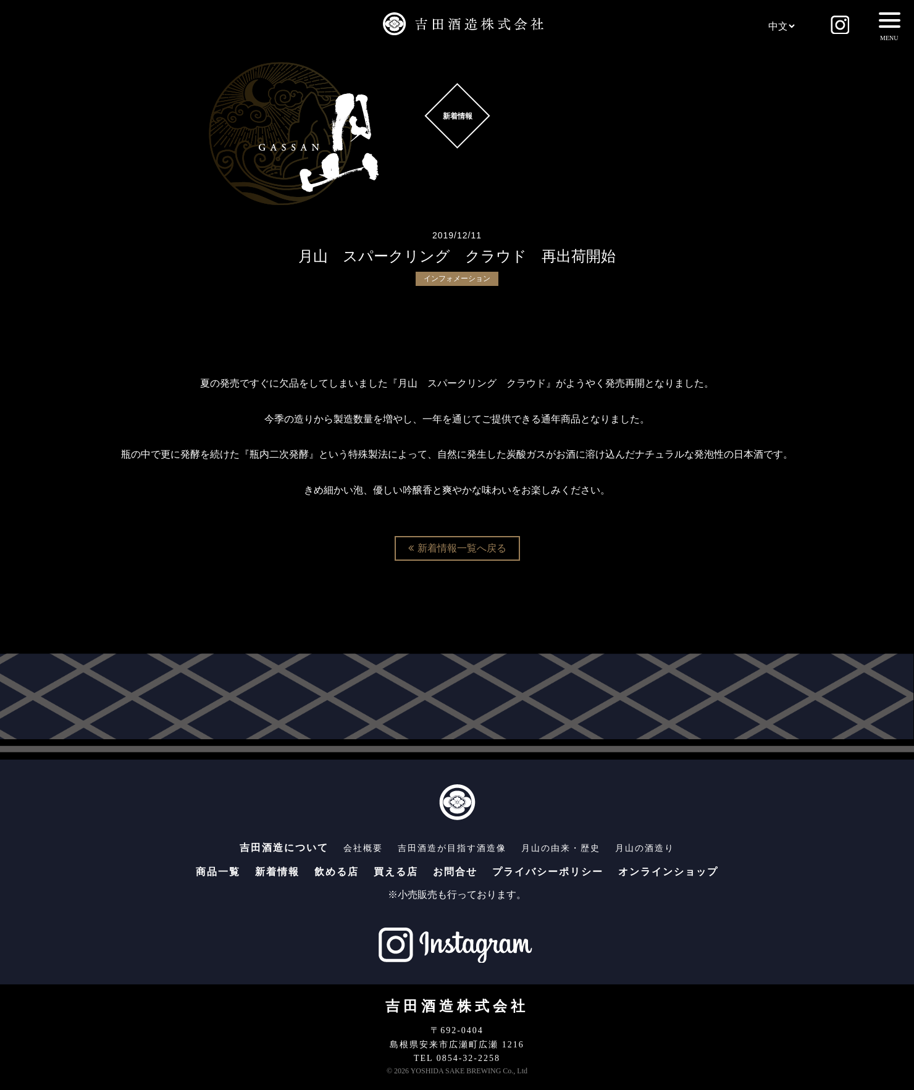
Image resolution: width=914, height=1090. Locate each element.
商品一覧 (218, 871)
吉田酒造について (284, 847)
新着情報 (277, 871)
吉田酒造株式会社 (457, 1006)
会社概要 (363, 848)
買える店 (396, 871)
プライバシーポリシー (547, 871)
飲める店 (336, 871)
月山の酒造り (644, 848)
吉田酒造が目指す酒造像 (452, 848)
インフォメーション (457, 278)
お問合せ (455, 871)
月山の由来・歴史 (560, 848)
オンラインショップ (668, 871)
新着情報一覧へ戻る (457, 548)
